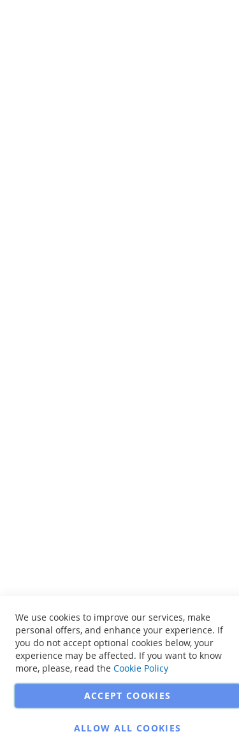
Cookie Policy (140, 668)
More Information (203, 98)
